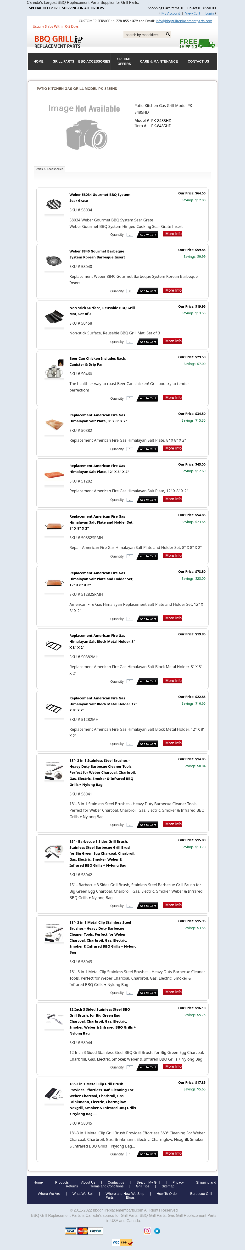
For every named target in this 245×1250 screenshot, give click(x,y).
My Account (170, 13)
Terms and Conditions (106, 1186)
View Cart (192, 13)
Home (38, 1182)
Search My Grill (148, 1182)
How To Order (167, 1194)
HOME (38, 61)
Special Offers (124, 61)
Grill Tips (142, 1186)
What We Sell (83, 1194)
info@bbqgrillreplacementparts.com (184, 21)
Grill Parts (63, 61)
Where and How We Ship (125, 1194)
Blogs (130, 1197)
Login (210, 13)
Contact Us (198, 61)
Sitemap (168, 1186)
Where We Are (49, 1194)
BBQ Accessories (94, 61)
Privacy (178, 1182)
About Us (88, 1182)
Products (62, 1182)
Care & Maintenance (159, 61)
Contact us (116, 1182)
